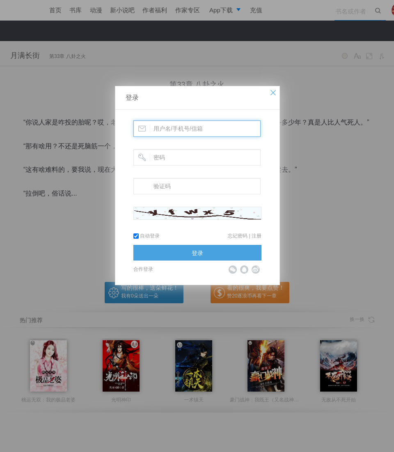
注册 (256, 236)
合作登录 (143, 269)
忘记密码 (237, 236)
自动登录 (146, 236)
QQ (244, 269)
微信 (233, 269)
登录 (132, 97)
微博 (256, 269)
